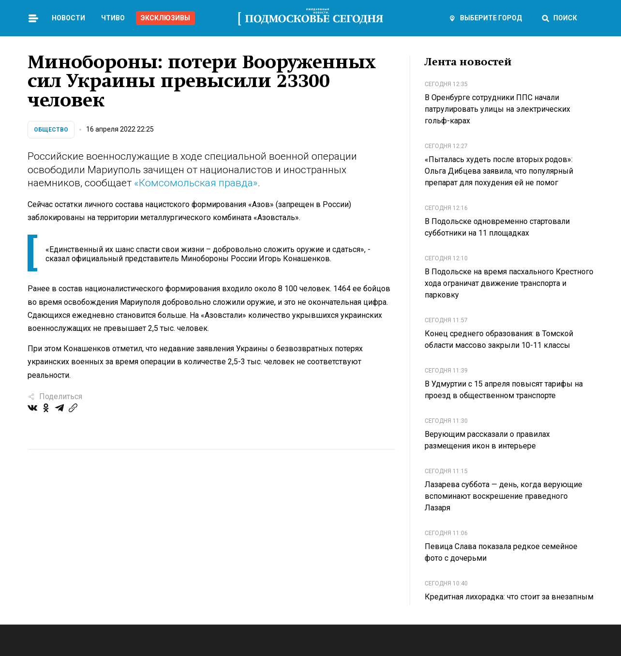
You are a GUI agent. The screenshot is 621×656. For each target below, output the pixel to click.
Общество (51, 129)
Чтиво (113, 18)
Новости (68, 18)
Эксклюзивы (165, 18)
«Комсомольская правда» (196, 183)
